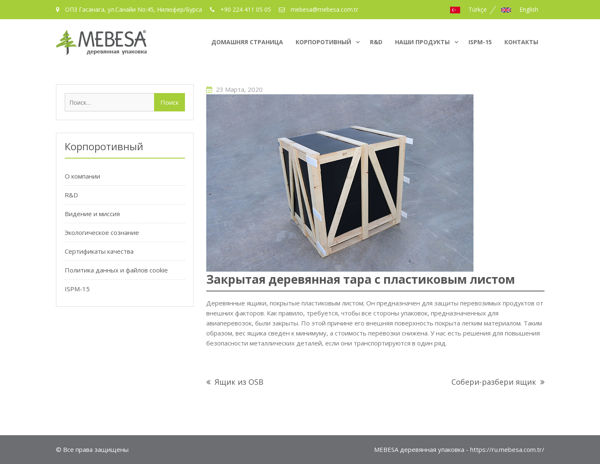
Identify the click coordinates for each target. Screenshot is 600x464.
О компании (82, 176)
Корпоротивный (323, 42)
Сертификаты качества (99, 251)
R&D (376, 42)
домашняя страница (247, 42)
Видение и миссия (92, 213)
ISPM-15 (480, 42)
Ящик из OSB (239, 382)
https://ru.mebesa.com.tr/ (507, 449)
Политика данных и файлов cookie (116, 270)
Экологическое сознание (102, 232)
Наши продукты (422, 42)
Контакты (521, 42)
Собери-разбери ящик (493, 382)
